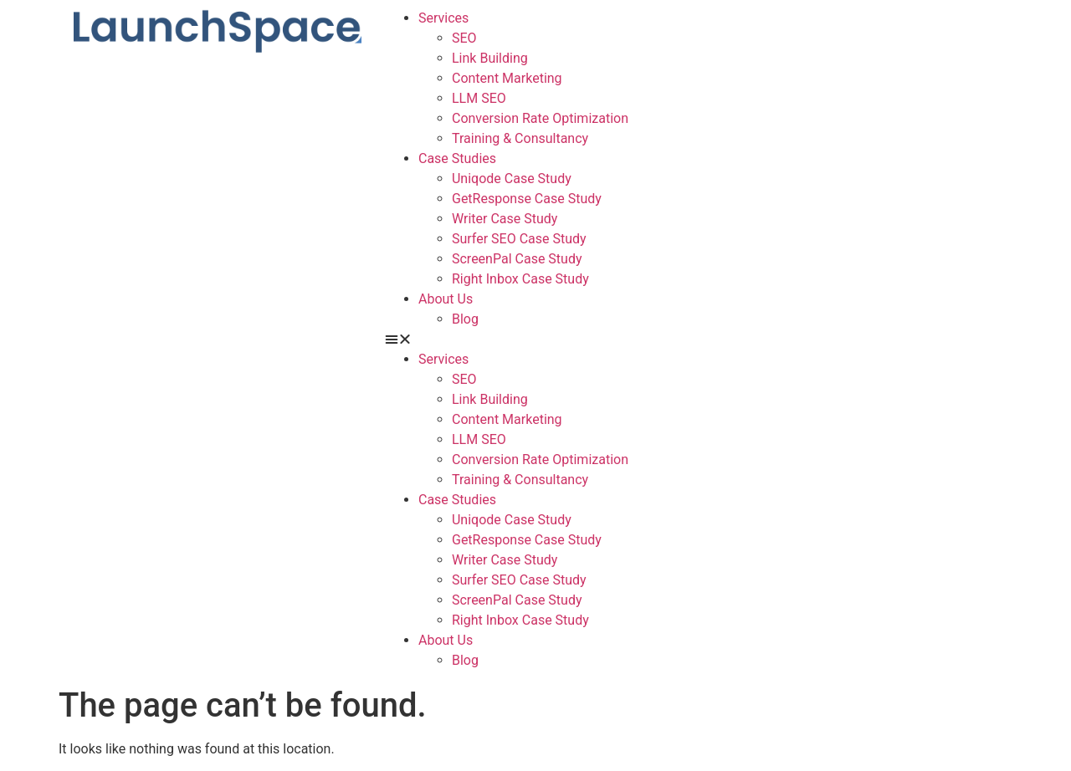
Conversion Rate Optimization (540, 118)
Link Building (490, 58)
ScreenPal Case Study (517, 259)
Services (443, 18)
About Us (445, 299)
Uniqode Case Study (511, 178)
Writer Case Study (504, 219)
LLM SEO (479, 98)
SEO (464, 38)
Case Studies (457, 158)
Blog (465, 319)
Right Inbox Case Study (520, 279)
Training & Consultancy (520, 138)
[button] (694, 339)
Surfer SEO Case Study (519, 239)
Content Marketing (507, 78)
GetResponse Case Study (527, 199)
